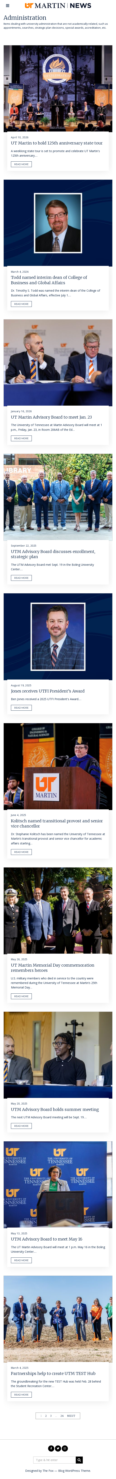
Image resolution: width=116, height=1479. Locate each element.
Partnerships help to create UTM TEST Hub (53, 1373)
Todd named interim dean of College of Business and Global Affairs (49, 280)
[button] (79, 1460)
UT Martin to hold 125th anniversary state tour (57, 143)
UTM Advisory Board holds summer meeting (55, 1109)
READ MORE (21, 164)
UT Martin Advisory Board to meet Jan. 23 (51, 417)
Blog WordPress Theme (74, 1471)
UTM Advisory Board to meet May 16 (46, 1239)
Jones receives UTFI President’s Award (48, 691)
